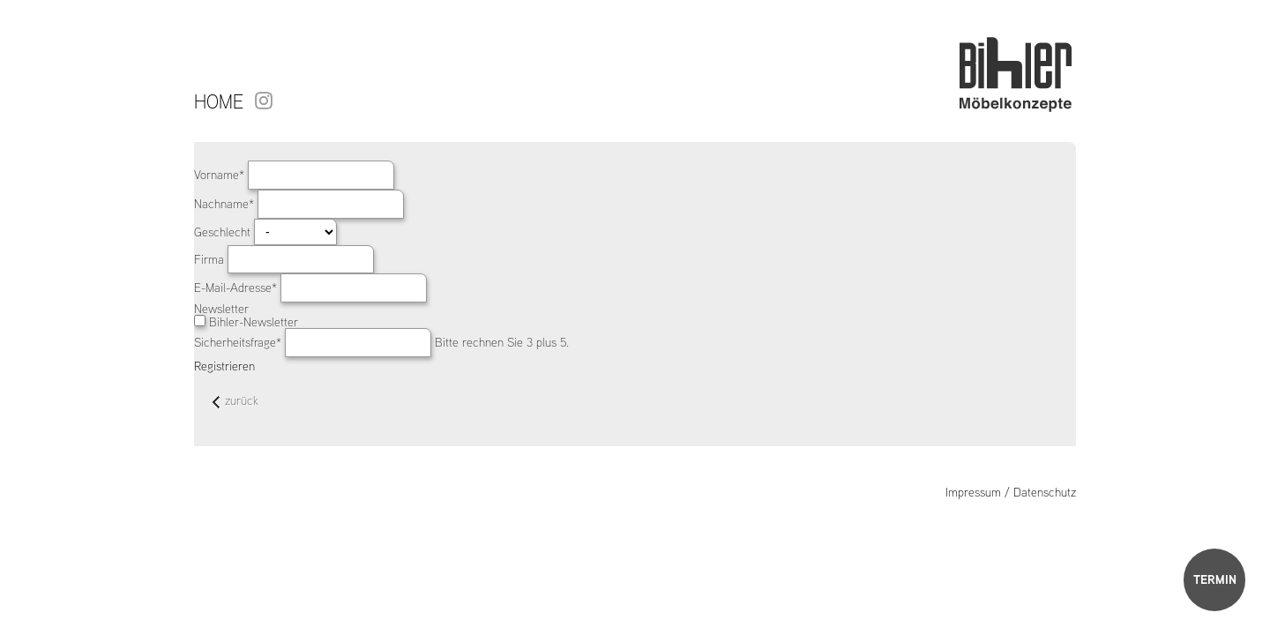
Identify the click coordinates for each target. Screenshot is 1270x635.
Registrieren (224, 366)
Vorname (221, 174)
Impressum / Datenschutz (1010, 492)
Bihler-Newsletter (253, 322)
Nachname (226, 204)
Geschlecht (224, 232)
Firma (211, 259)
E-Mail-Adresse (237, 287)
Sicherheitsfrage (239, 342)
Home (218, 101)
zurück (235, 401)
